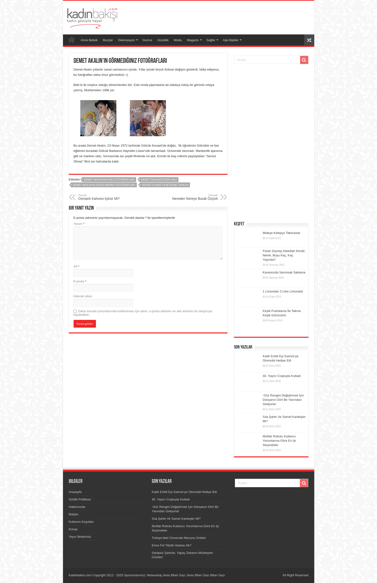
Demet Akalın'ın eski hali (159, 179)
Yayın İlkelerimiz (80, 536)
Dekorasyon (126, 40)
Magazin (193, 40)
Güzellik (163, 40)
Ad (77, 266)
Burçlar (108, 40)
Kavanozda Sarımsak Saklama (284, 272)
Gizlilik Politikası (80, 499)
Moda (178, 40)
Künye (73, 529)
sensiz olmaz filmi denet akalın (165, 184)
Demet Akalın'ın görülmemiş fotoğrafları (104, 184)
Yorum (79, 224)
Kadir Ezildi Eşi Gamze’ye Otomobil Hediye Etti (184, 492)
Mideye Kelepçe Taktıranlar (282, 233)
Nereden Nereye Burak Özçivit (193, 197)
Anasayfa (71, 39)
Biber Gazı (217, 575)
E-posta (80, 281)
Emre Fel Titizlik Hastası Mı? (171, 545)
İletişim (73, 514)
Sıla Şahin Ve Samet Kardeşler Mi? (176, 518)
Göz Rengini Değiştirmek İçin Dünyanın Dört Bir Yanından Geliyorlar (283, 400)
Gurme (147, 40)
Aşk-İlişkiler (231, 40)
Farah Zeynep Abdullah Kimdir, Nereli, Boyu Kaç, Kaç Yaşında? (284, 255)
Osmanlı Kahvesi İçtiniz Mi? (103, 197)
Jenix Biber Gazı (174, 575)
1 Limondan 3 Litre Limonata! (283, 291)
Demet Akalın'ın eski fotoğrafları (109, 179)
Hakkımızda (77, 507)
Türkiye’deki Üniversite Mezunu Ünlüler (179, 538)
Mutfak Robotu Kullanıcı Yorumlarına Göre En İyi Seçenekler (279, 440)
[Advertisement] (223, 16)
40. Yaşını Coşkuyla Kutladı (282, 376)
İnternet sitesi (83, 296)
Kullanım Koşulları (81, 522)
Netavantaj (154, 575)
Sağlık (211, 40)
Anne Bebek (89, 40)
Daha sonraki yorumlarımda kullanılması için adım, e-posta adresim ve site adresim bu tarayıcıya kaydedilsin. (143, 313)
